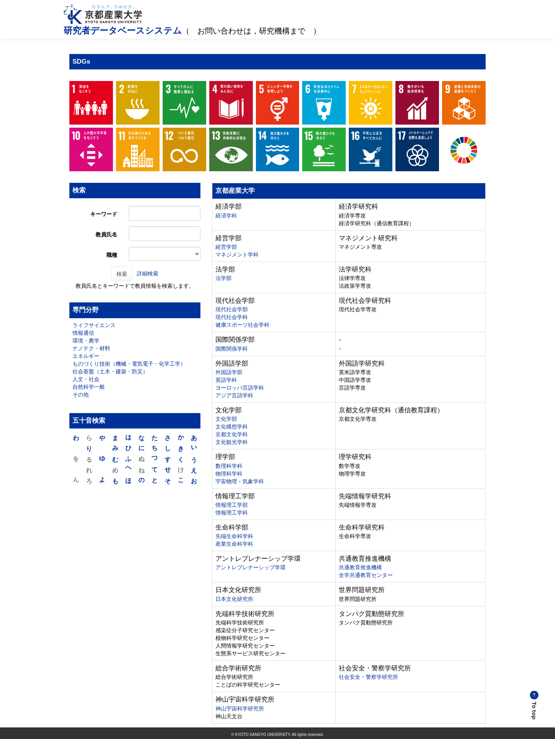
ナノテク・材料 (91, 348)
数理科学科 (228, 466)
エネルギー (85, 356)
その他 (80, 394)
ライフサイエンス (94, 325)
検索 (121, 274)
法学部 (223, 278)
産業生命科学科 (234, 544)
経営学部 (226, 247)
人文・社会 (85, 379)
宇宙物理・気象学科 (239, 481)
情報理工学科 (231, 513)
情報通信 (83, 333)
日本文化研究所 (234, 599)
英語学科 (226, 380)
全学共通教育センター (366, 575)
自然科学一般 (88, 387)
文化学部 (226, 419)
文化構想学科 (231, 426)
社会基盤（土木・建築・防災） (110, 371)
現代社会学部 (231, 309)
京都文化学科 (231, 434)
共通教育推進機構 (360, 567)
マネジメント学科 (237, 254)
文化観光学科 (231, 442)
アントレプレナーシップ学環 (250, 567)
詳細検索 (147, 273)
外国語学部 (228, 372)
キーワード (103, 214)
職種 (111, 255)
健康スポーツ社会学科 (242, 325)
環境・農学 (85, 340)
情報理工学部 (231, 505)
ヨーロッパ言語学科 (239, 388)
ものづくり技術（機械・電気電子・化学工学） (129, 364)
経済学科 (226, 216)
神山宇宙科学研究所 (239, 708)
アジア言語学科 (234, 395)
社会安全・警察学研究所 (368, 677)
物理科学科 (228, 474)
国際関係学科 (231, 349)
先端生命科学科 (234, 536)
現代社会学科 (231, 317)
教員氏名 (106, 234)
